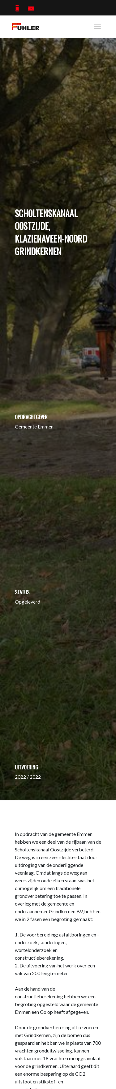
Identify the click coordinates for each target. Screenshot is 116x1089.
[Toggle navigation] (97, 26)
